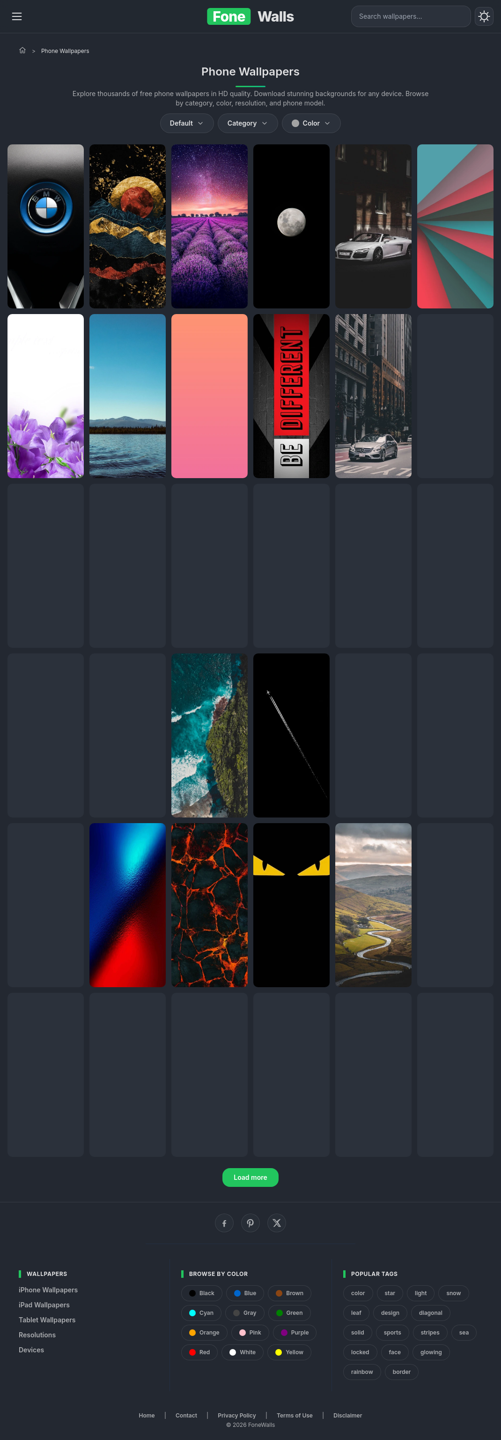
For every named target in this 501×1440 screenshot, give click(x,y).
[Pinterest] (250, 1223)
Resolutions (37, 1335)
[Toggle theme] (484, 16)
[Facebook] (224, 1223)
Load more (250, 1177)
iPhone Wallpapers (48, 1290)
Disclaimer (347, 1415)
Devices (31, 1350)
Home (147, 1415)
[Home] (22, 50)
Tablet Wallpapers (47, 1320)
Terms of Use (295, 1415)
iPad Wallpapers (44, 1305)
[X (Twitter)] (276, 1223)
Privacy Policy (237, 1415)
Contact (186, 1415)
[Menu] (16, 16)
